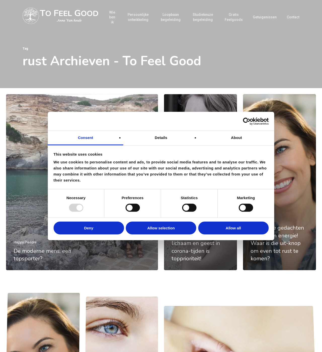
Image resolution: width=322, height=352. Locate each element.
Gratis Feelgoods (234, 17)
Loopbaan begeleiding (171, 17)
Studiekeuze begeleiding (203, 17)
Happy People (25, 242)
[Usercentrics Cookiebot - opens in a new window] (247, 121)
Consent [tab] (85, 137)
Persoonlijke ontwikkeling (138, 17)
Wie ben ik (112, 17)
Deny (88, 228)
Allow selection (161, 228)
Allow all (233, 228)
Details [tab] (161, 137)
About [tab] (236, 137)
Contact (293, 17)
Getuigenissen (265, 17)
